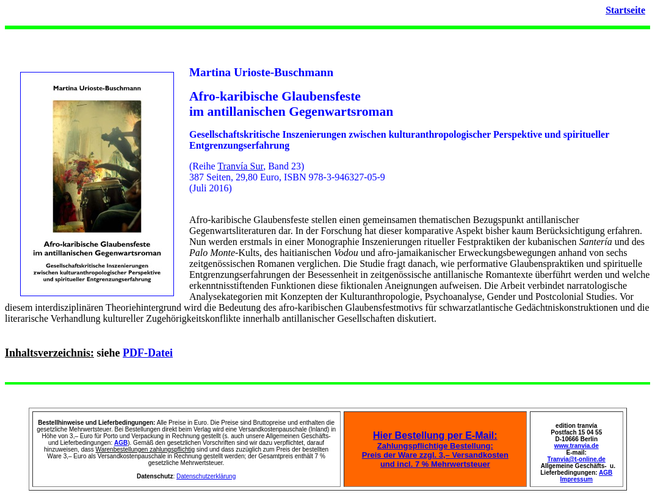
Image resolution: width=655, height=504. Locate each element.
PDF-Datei (148, 353)
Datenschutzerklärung (206, 476)
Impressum (576, 479)
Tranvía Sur (240, 166)
